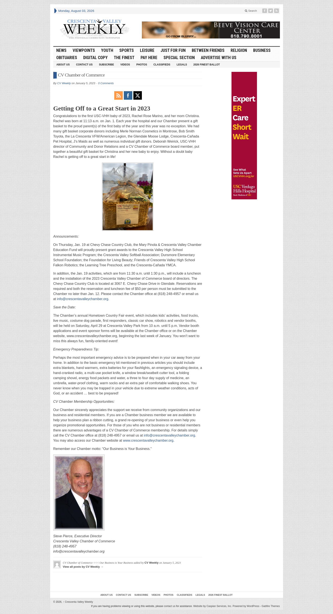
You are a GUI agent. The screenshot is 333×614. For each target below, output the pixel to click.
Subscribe (106, 64)
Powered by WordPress (246, 606)
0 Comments (106, 83)
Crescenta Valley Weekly (78, 601)
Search (251, 10)
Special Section (179, 57)
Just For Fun (173, 50)
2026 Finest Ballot (206, 64)
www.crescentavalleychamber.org (148, 440)
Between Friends (208, 50)
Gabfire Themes (271, 606)
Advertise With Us (218, 57)
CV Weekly (64, 83)
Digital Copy (95, 57)
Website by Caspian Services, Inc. (212, 606)
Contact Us (84, 64)
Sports (126, 50)
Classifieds (161, 64)
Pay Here (149, 57)
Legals (182, 64)
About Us (63, 64)
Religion (239, 50)
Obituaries (66, 57)
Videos (125, 64)
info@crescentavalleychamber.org (82, 299)
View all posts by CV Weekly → (83, 566)
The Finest (124, 57)
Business (262, 50)
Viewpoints (84, 50)
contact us (169, 606)
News (61, 50)
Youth (107, 50)
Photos (141, 64)
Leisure (147, 50)
